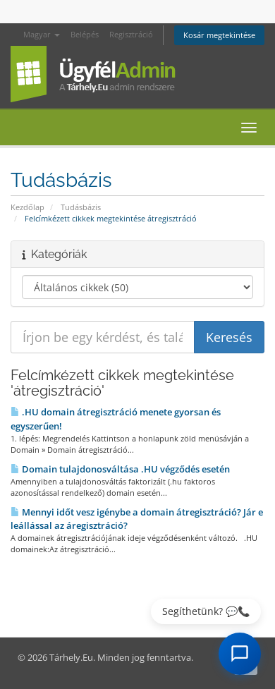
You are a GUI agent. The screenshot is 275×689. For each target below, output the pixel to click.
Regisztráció (131, 34)
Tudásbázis (81, 207)
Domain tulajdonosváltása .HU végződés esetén (120, 469)
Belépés (85, 34)
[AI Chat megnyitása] (240, 654)
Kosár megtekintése (219, 35)
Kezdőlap (27, 207)
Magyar (41, 34)
